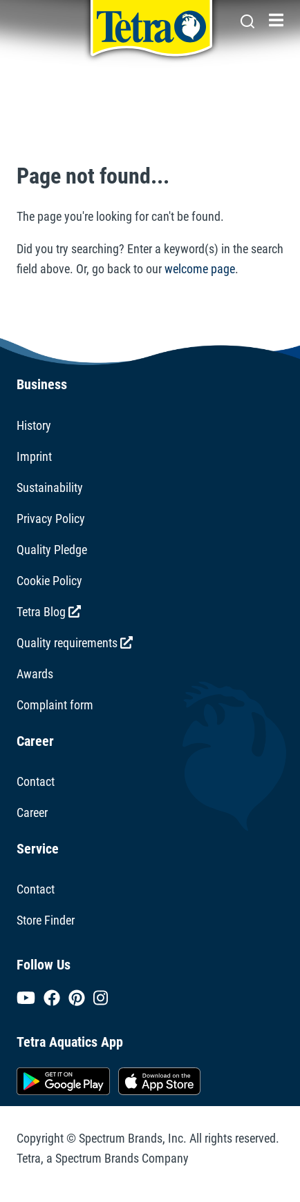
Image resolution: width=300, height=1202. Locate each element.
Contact (36, 781)
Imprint (34, 456)
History (34, 425)
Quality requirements (75, 643)
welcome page (200, 269)
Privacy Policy (51, 518)
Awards (35, 674)
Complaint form (55, 705)
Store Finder (46, 920)
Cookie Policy (49, 580)
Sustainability (50, 487)
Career (32, 812)
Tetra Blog (49, 611)
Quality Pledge (52, 549)
